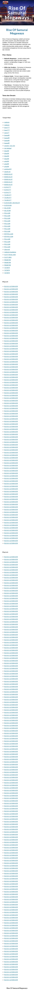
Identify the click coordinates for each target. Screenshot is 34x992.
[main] (17, 13)
